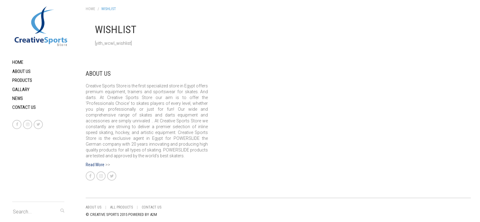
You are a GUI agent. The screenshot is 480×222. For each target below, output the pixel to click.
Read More (95, 164)
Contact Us (24, 107)
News (17, 98)
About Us (21, 71)
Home (17, 62)
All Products (121, 207)
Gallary (20, 89)
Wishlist (108, 9)
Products (22, 80)
